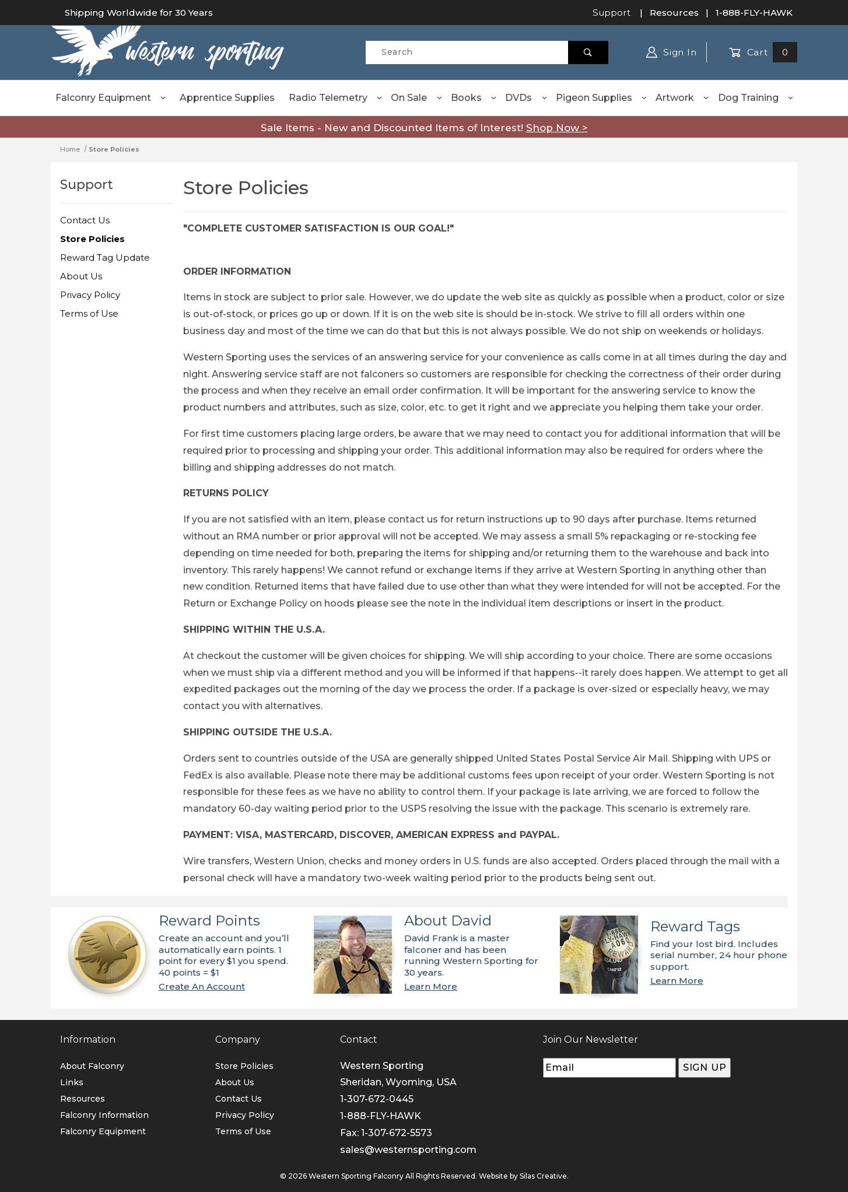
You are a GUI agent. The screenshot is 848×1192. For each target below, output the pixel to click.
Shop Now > (557, 128)
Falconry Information (104, 1115)
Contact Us (85, 220)
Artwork (683, 97)
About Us (81, 276)
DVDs (526, 97)
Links (71, 1082)
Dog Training (756, 97)
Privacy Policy (90, 294)
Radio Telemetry (336, 97)
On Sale (417, 97)
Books (474, 97)
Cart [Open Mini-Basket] (763, 52)
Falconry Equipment (111, 97)
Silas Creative (543, 1176)
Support (611, 12)
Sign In (671, 52)
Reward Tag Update (105, 257)
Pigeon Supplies (602, 97)
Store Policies (92, 238)
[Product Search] (467, 52)
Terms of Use (89, 313)
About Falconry (92, 1066)
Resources (674, 12)
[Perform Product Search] (588, 52)
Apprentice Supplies (227, 97)
